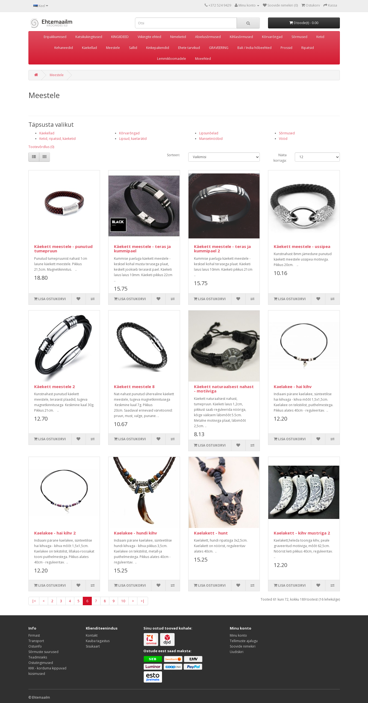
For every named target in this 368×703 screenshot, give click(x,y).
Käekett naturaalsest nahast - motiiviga (224, 389)
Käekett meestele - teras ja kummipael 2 (222, 249)
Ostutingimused (40, 662)
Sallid (133, 47)
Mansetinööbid (211, 138)
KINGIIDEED (120, 36)
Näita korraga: (280, 158)
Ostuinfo (35, 646)
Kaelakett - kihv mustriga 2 (302, 533)
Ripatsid (307, 47)
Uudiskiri (236, 651)
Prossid (286, 47)
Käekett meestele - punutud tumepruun (63, 249)
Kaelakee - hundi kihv (135, 533)
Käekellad (89, 47)
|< (34, 601)
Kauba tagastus (98, 641)
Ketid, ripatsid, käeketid (57, 138)
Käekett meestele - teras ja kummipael (142, 249)
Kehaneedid (63, 47)
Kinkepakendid (157, 47)
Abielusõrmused (208, 36)
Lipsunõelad (208, 133)
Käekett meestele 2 (54, 386)
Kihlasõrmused (241, 36)
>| (143, 601)
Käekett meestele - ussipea (302, 246)
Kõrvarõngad (272, 36)
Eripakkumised (55, 36)
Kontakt (92, 635)
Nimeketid (178, 36)
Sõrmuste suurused (43, 651)
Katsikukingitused (88, 36)
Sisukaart (93, 646)
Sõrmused (299, 36)
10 (123, 601)
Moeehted (203, 58)
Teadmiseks (37, 657)
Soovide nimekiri (242, 646)
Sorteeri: (173, 155)
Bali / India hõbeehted (254, 47)
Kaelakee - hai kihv (293, 386)
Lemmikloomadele (171, 58)
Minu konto (238, 635)
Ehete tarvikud (189, 47)
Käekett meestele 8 (134, 386)
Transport (36, 641)
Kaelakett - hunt (211, 533)
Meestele (113, 47)
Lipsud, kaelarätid (133, 138)
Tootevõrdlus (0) (41, 146)
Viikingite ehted (149, 36)
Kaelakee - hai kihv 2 (55, 533)
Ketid (320, 36)
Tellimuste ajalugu (244, 641)
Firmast (34, 635)
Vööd (283, 138)
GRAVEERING (218, 47)
